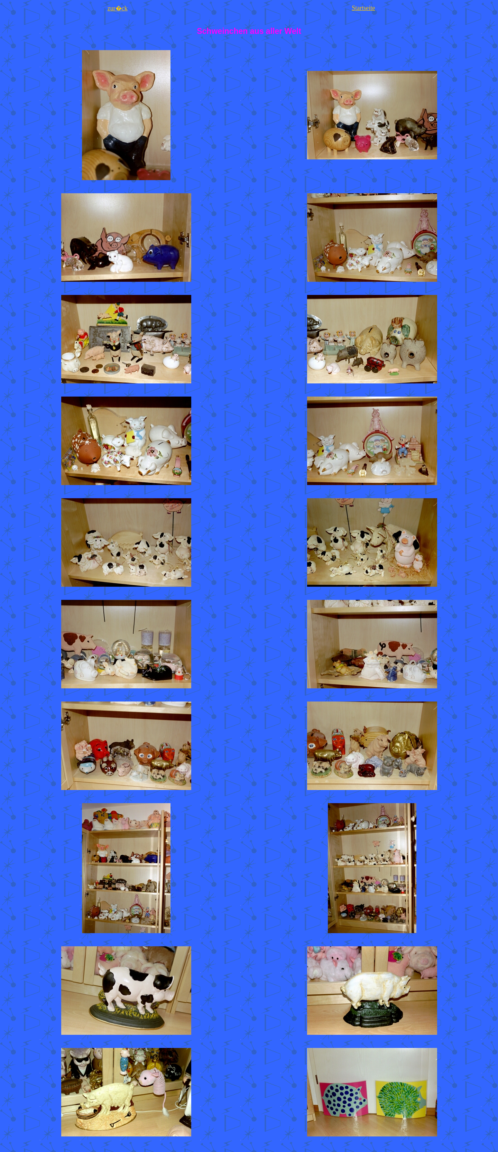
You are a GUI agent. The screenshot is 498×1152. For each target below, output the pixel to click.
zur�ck (118, 8)
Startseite (363, 7)
